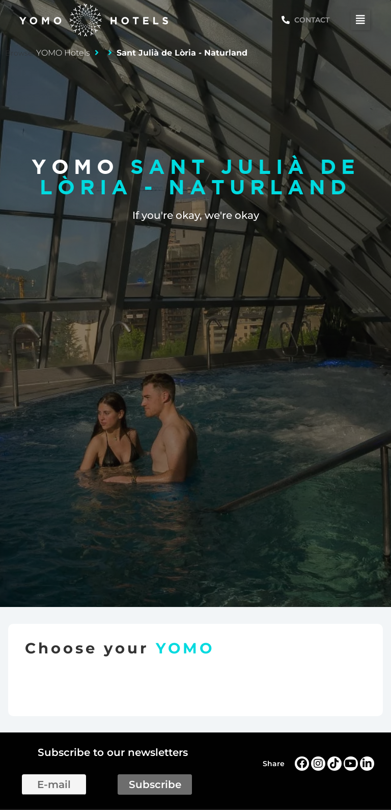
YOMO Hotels (63, 53)
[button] (360, 20)
